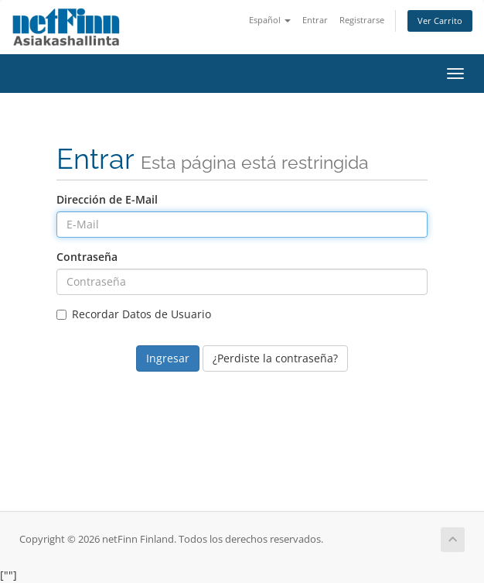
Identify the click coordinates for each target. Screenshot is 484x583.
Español (270, 20)
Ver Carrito (440, 20)
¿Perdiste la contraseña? (275, 358)
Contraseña (87, 256)
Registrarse (361, 20)
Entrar (315, 20)
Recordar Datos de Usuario (133, 314)
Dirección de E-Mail (107, 199)
